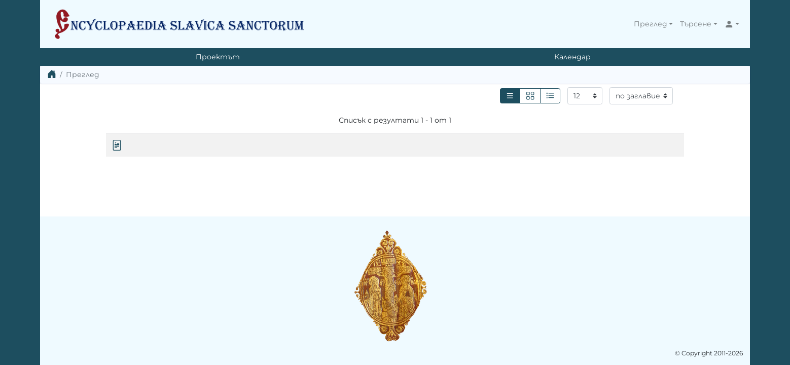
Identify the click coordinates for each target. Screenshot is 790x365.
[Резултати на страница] (584, 95)
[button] (653, 24)
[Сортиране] (641, 95)
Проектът (218, 56)
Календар (572, 56)
